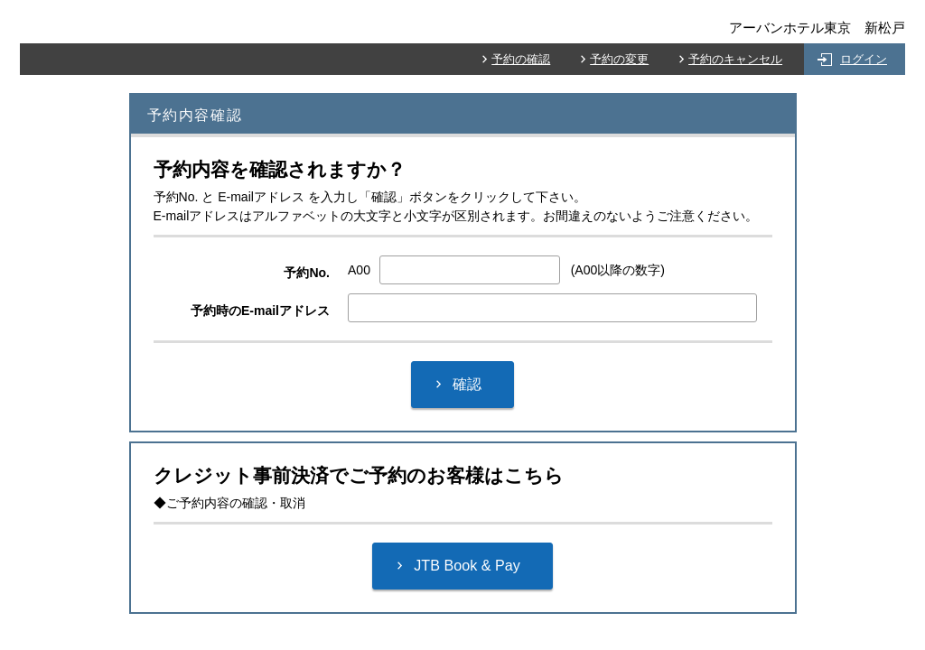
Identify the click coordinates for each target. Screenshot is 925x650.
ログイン (863, 59)
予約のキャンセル (735, 59)
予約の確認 (520, 59)
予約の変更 (619, 59)
